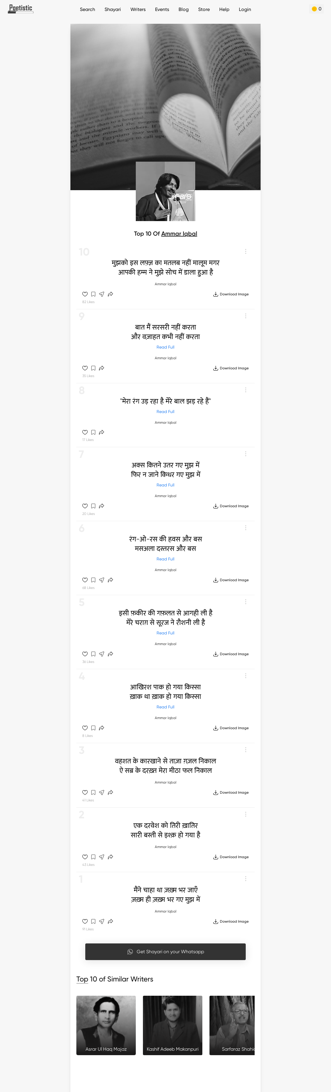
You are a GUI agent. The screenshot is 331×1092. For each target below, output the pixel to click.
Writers (138, 9)
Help (224, 9)
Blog (184, 9)
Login (245, 9)
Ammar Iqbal (179, 233)
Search (87, 9)
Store (204, 9)
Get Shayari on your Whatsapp (165, 952)
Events (162, 9)
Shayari (113, 9)
